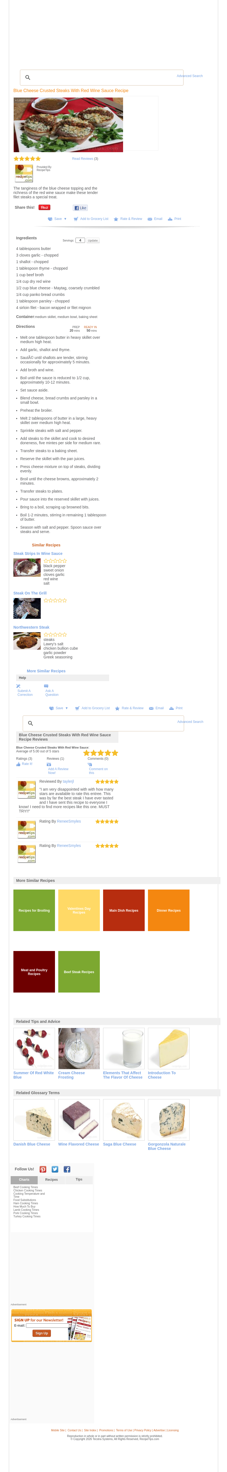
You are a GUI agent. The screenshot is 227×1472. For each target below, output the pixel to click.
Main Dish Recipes (123, 910)
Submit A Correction (25, 693)
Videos (75, 32)
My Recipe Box (129, 32)
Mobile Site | (58, 1430)
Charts (24, 1180)
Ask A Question (52, 693)
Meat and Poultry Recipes (34, 972)
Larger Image (24, 100)
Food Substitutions (24, 1200)
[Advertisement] (114, 53)
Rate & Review (131, 219)
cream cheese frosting (71, 1075)
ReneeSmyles (69, 821)
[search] (101, 77)
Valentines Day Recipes (79, 910)
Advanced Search (190, 76)
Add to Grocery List (94, 219)
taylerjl (68, 781)
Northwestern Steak (31, 627)
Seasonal (110, 32)
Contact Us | (75, 1430)
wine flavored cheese (78, 1144)
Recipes (23, 32)
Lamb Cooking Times (26, 1209)
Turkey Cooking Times (26, 1216)
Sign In (206, 32)
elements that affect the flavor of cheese (122, 1075)
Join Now (194, 32)
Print (177, 219)
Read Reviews (82, 159)
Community (91, 32)
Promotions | (107, 1430)
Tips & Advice (42, 32)
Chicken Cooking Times (27, 1190)
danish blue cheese (31, 1144)
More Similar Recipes (46, 671)
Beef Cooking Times (25, 1187)
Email (158, 219)
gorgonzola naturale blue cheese (167, 1146)
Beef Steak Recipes (79, 972)
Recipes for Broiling (34, 910)
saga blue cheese (119, 1144)
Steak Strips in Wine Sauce (38, 553)
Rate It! (27, 764)
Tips (79, 1179)
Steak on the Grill (29, 593)
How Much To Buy (24, 1206)
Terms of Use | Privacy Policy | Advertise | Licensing (147, 1430)
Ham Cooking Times (25, 1203)
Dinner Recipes (169, 910)
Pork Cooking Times (25, 1213)
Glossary (61, 32)
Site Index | (91, 1430)
